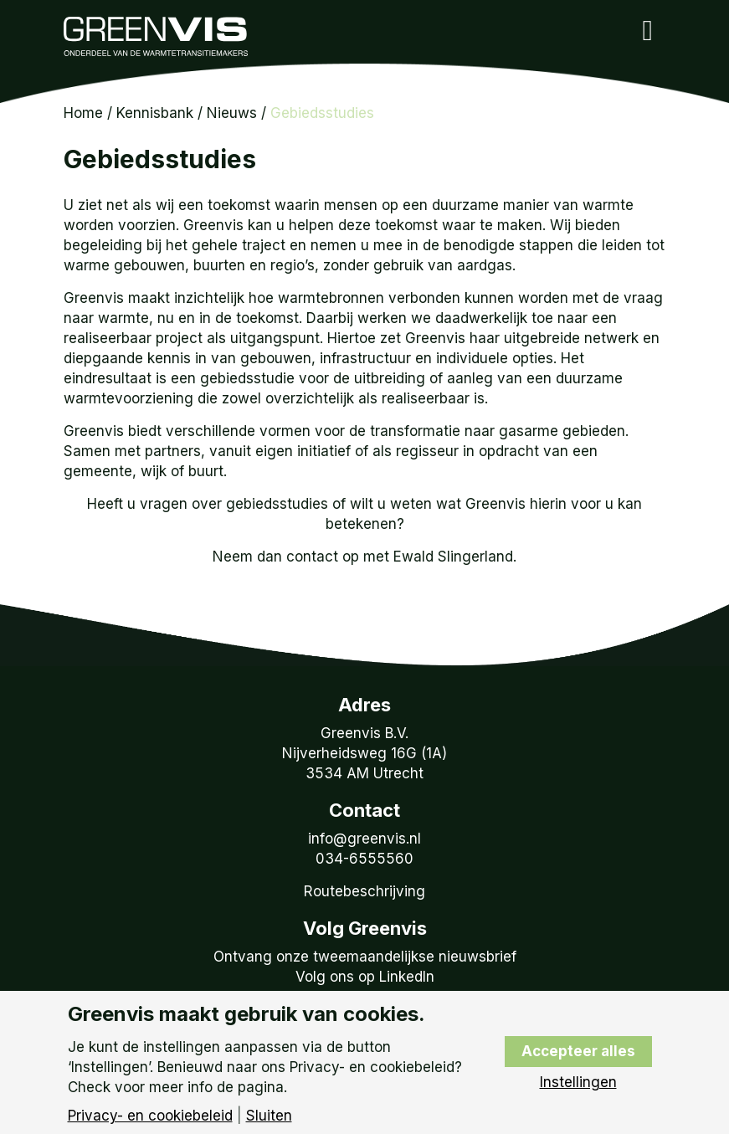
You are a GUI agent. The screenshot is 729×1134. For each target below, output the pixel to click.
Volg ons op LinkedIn (364, 976)
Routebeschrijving (364, 891)
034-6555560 (364, 858)
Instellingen (578, 1082)
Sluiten (269, 1116)
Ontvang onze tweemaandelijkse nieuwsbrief (364, 956)
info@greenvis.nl (364, 838)
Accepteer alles (578, 1051)
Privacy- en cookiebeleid (150, 1116)
